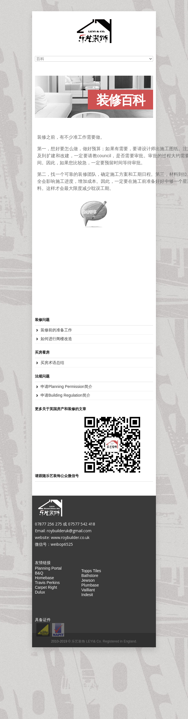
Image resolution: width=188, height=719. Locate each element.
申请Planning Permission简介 (66, 386)
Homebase (44, 578)
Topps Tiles (91, 571)
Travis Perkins (47, 582)
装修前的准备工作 (56, 330)
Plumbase (90, 585)
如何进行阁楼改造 (56, 338)
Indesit (87, 594)
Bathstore (89, 575)
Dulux (40, 592)
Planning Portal (48, 568)
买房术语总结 (52, 362)
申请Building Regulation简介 (65, 395)
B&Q (39, 573)
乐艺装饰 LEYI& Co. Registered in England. (104, 641)
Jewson (88, 580)
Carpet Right (46, 587)
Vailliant (88, 590)
